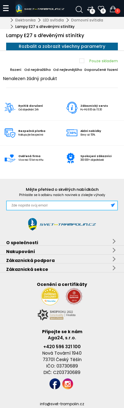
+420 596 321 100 (62, 347)
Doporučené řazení (101, 69)
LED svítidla (53, 20)
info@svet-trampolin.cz (62, 403)
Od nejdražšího (37, 69)
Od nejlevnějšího (67, 69)
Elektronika (25, 20)
